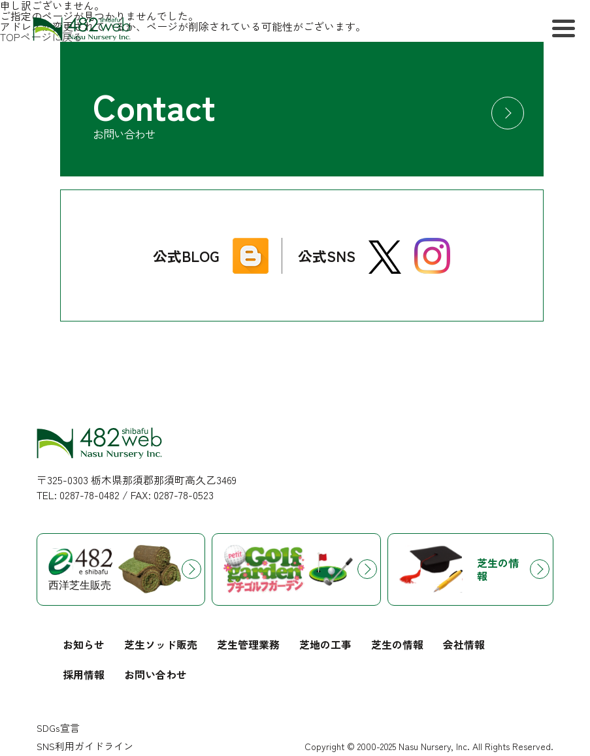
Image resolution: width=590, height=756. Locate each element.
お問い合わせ (155, 674)
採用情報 (84, 674)
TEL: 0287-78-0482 (78, 494)
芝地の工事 (325, 644)
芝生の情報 (397, 644)
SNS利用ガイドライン (85, 746)
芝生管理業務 (248, 644)
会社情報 (464, 644)
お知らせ (84, 644)
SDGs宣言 (58, 727)
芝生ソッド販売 (160, 644)
